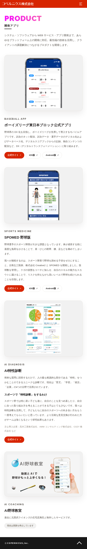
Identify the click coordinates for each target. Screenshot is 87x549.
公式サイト (14, 155)
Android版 (52, 155)
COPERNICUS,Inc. (17, 543)
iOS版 (33, 155)
